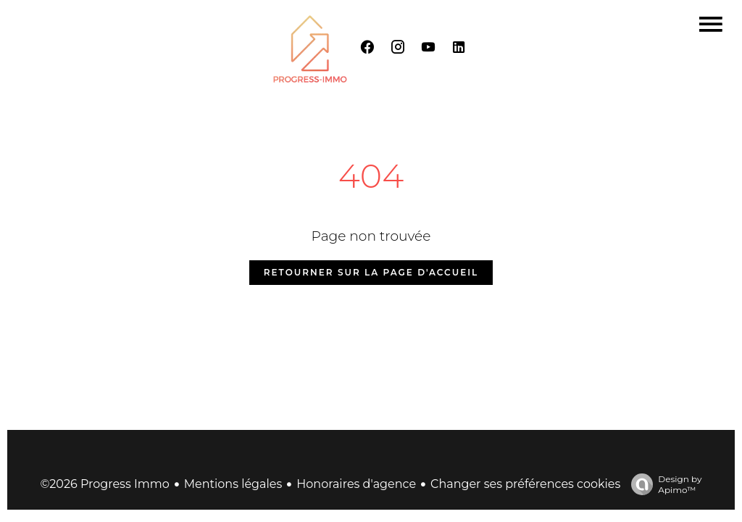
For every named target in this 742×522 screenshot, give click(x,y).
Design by (662, 484)
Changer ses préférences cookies (525, 484)
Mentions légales (233, 484)
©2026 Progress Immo (104, 484)
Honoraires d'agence (356, 484)
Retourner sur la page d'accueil (371, 272)
